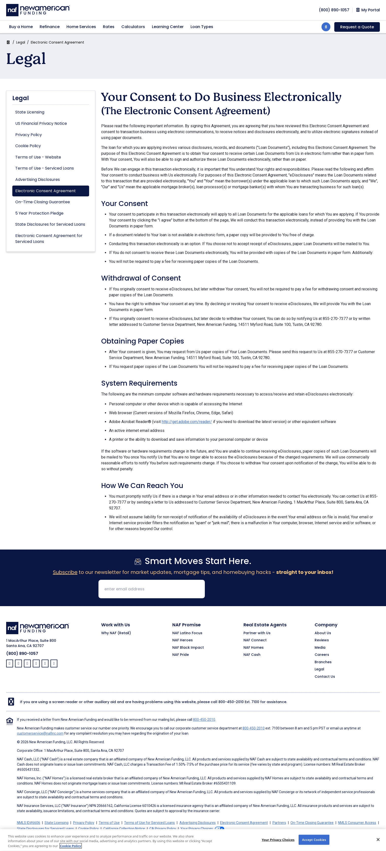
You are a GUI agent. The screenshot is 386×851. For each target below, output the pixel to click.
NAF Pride (180, 655)
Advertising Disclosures (37, 179)
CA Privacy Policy (162, 829)
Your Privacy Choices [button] (196, 829)
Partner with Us (257, 633)
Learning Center (168, 27)
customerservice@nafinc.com (40, 733)
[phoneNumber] (334, 10)
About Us (323, 633)
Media (320, 648)
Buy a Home (21, 27)
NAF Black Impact (188, 648)
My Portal (367, 10)
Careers (322, 655)
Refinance (50, 27)
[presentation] (246, 589)
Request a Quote (357, 27)
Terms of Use (109, 823)
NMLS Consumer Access (357, 823)
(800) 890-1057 (22, 653)
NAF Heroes (182, 640)
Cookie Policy (28, 146)
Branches (323, 662)
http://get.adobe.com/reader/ (187, 421)
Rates (108, 27)
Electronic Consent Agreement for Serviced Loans (48, 238)
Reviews (322, 640)
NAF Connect (255, 640)
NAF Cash (251, 655)
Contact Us (325, 677)
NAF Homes (253, 648)
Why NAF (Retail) (116, 633)
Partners (279, 823)
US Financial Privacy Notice (41, 123)
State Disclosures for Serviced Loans (50, 224)
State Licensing (29, 112)
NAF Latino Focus (187, 633)
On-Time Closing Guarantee (42, 202)
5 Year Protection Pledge (39, 213)
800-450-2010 (231, 701)
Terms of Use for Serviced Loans (149, 823)
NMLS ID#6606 (28, 823)
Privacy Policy (28, 135)
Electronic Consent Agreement (45, 191)
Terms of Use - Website (38, 157)
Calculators (133, 27)
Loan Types (202, 27)
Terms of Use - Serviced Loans (44, 168)
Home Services (81, 27)
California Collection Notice (124, 829)
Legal (20, 42)
